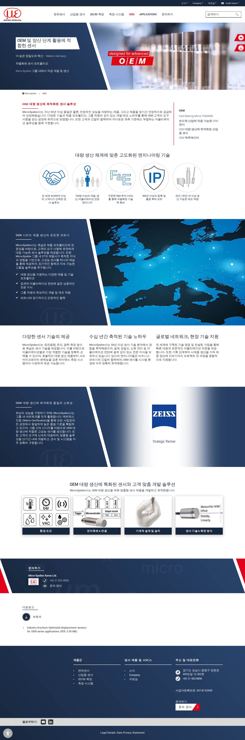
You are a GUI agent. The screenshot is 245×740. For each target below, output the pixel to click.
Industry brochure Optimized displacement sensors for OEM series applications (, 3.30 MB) (56, 629)
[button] (8, 733)
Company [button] (197, 3)
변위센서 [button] (59, 14)
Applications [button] (148, 14)
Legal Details (105, 732)
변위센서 (83, 670)
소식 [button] (183, 3)
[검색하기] (238, 14)
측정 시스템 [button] (116, 14)
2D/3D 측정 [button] (97, 14)
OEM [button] (131, 14)
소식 (132, 670)
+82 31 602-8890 (59, 580)
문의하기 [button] (167, 14)
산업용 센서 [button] (77, 14)
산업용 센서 (85, 675)
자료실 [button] (211, 3)
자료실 (133, 679)
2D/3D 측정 (85, 679)
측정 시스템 (85, 683)
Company (134, 675)
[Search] (223, 14)
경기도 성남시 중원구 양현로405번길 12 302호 (201, 672)
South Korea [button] (229, 3)
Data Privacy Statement (133, 732)
